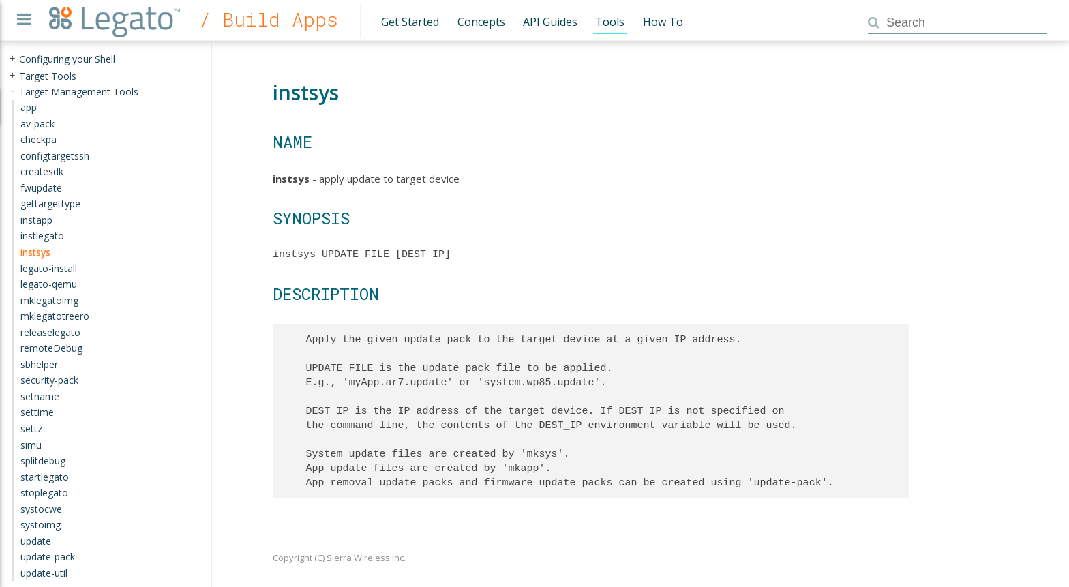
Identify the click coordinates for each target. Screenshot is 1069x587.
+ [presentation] (12, 58)
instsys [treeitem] (35, 251)
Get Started (410, 21)
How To (663, 21)
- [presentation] (12, 91)
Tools (609, 21)
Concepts (481, 21)
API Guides (550, 21)
